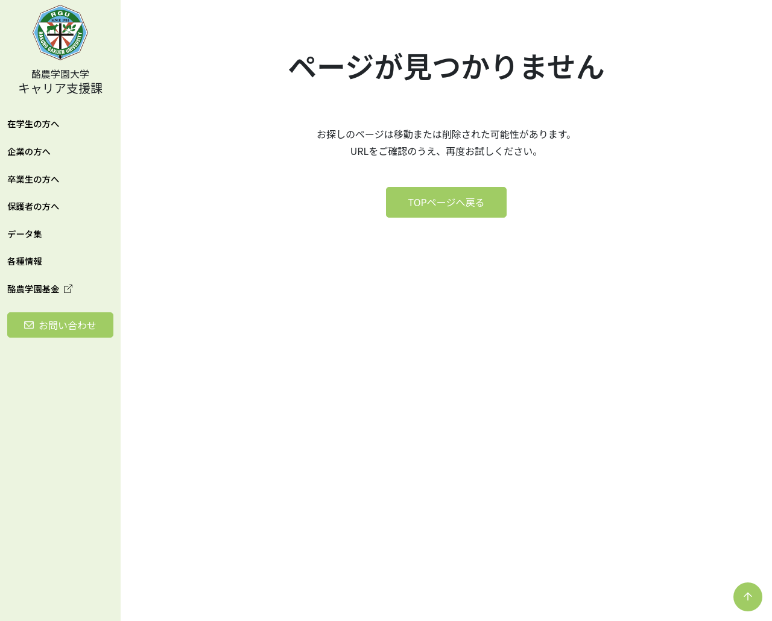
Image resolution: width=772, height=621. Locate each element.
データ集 (24, 233)
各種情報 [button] (24, 260)
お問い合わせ (67, 325)
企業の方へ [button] (29, 151)
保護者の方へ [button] (33, 206)
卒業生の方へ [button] (33, 178)
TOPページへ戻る (446, 202)
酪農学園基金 (39, 288)
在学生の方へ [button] (33, 123)
